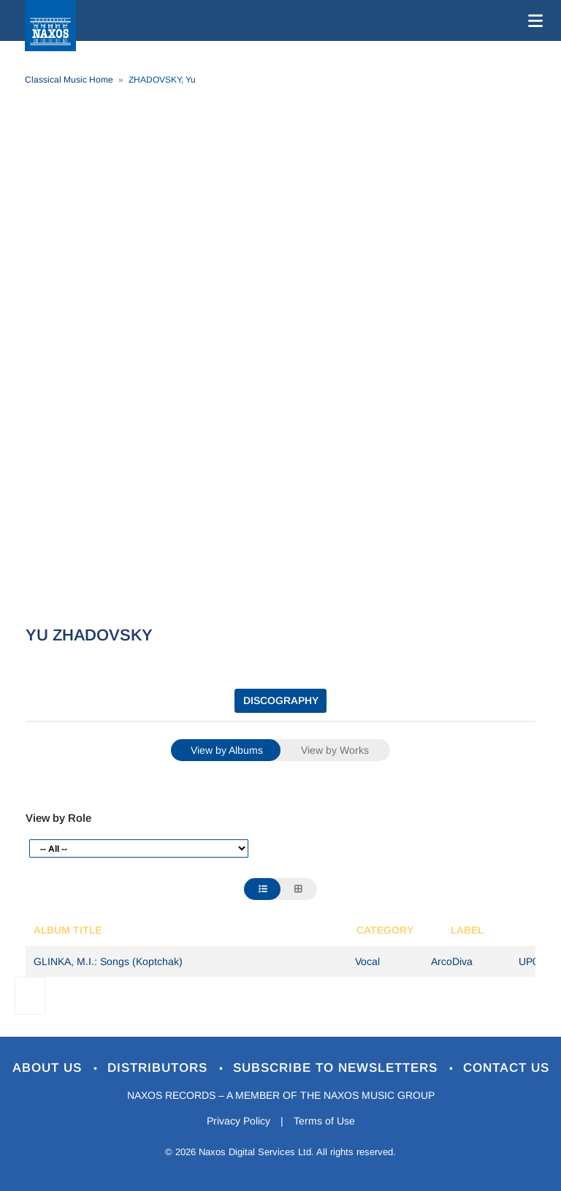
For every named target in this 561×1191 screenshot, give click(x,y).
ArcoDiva (452, 961)
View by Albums (227, 750)
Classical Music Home (69, 80)
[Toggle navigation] (532, 20)
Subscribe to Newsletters (337, 1068)
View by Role (58, 818)
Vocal (367, 961)
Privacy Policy (238, 1121)
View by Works (335, 750)
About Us (49, 1068)
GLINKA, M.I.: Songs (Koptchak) (108, 961)
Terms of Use (324, 1121)
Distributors (159, 1068)
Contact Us (506, 1068)
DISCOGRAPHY (280, 700)
